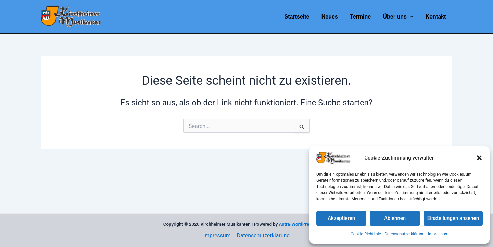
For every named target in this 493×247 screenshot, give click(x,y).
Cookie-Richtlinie (366, 234)
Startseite (301, 17)
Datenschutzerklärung (404, 234)
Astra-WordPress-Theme (304, 224)
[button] (479, 157)
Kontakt (436, 17)
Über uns (400, 17)
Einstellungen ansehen (453, 218)
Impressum (438, 234)
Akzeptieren (341, 218)
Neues (333, 17)
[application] (411, 17)
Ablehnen (395, 218)
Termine (363, 17)
